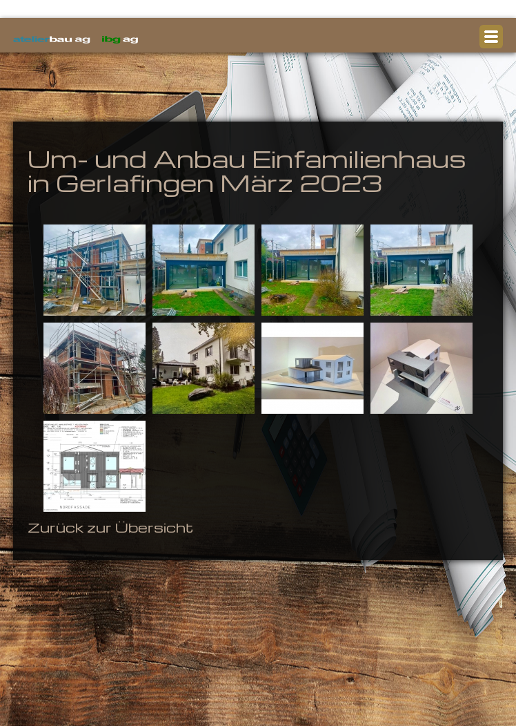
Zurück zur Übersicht (110, 527)
